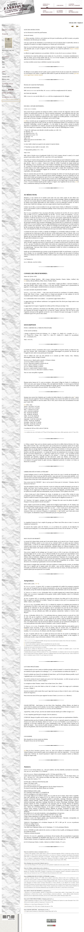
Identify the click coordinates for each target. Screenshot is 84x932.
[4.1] (25, 629)
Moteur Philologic (6, 86)
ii (66, 623)
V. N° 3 (37, 583)
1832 (3, 62)
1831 (3, 59)
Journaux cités (5, 76)
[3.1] (25, 405)
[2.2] (25, 281)
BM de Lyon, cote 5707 (8, 50)
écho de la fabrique (8, 30)
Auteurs (4, 74)
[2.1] (76, 182)
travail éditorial (7, 93)
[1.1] (25, 38)
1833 (3, 64)
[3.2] (58, 511)
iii (61, 631)
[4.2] (25, 750)
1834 (3, 67)
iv (63, 637)
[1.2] (25, 121)
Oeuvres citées (5, 79)
